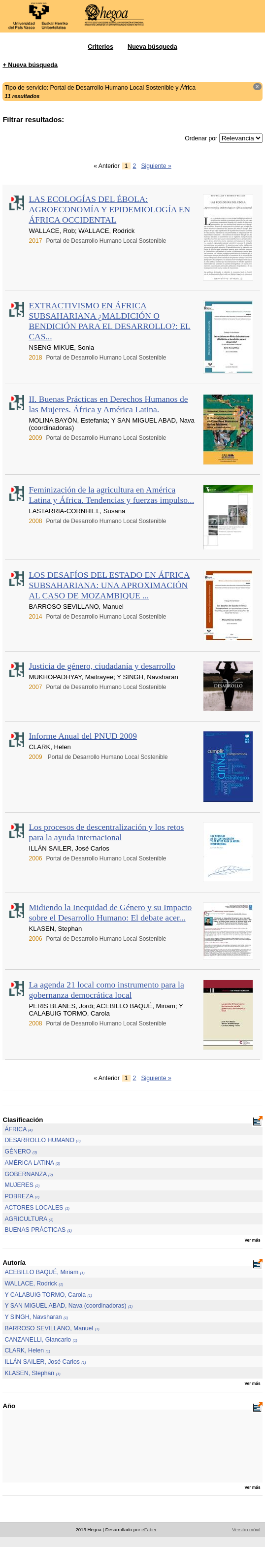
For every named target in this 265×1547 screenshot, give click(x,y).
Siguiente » (156, 166)
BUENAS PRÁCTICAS (38, 1229)
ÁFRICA (18, 1129)
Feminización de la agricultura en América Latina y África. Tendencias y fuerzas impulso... (111, 495)
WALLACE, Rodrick (33, 1283)
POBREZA (21, 1196)
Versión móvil (246, 1529)
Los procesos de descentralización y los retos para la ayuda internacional (106, 832)
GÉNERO (20, 1151)
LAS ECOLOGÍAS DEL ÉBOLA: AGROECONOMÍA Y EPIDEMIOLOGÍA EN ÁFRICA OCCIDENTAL (109, 209)
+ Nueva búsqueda (30, 65)
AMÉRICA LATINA (32, 1162)
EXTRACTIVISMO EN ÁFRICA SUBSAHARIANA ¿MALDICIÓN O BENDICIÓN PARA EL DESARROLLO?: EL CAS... (109, 320)
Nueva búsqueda (152, 46)
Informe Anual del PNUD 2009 (83, 736)
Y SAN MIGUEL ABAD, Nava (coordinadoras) (68, 1305)
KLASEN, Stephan (32, 1373)
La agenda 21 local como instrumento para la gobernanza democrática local (106, 990)
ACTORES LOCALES (36, 1207)
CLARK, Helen (27, 1350)
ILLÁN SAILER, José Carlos (45, 1361)
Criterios (100, 46)
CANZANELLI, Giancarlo (40, 1339)
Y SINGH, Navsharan (36, 1317)
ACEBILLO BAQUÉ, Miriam (44, 1272)
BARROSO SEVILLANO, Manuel (51, 1328)
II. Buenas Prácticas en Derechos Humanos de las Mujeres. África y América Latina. (108, 404)
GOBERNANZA (28, 1174)
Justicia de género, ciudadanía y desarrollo (102, 666)
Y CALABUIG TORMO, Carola (48, 1294)
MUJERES (21, 1185)
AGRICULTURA (28, 1219)
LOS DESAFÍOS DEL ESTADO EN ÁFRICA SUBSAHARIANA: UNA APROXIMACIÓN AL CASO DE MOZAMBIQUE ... (109, 585)
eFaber (148, 1529)
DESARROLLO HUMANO (42, 1140)
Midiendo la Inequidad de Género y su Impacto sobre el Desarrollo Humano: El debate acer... (110, 912)
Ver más (252, 1240)
